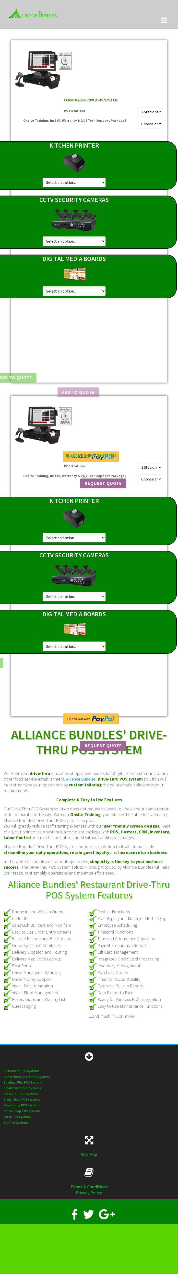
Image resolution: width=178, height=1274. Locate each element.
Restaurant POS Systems (21, 1071)
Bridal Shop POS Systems (22, 1100)
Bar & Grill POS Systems (21, 1094)
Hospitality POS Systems (22, 1105)
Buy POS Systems (16, 1123)
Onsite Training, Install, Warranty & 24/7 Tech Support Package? (74, 120)
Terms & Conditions (89, 1187)
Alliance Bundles (81, 779)
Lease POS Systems (17, 1117)
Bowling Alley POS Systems (23, 1082)
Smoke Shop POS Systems (22, 1088)
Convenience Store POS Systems (27, 1077)
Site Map (89, 1154)
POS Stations (74, 110)
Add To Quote (78, 392)
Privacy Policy (89, 1192)
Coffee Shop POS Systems (22, 1111)
